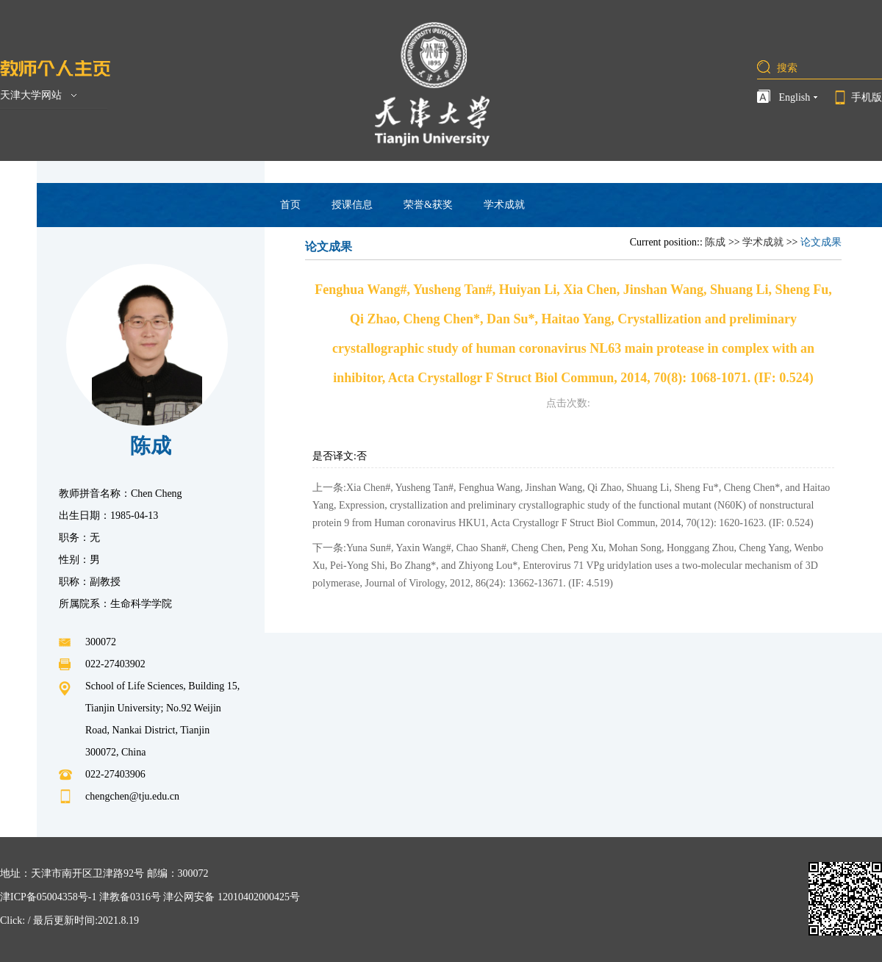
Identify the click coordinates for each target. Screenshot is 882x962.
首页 (290, 204)
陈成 (715, 242)
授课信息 (352, 204)
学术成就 (504, 204)
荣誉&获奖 (428, 204)
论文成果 (821, 242)
